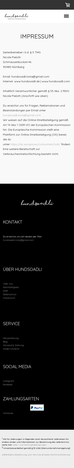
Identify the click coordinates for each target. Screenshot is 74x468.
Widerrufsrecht (11, 348)
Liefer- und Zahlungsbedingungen (30, 445)
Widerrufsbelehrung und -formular (24, 454)
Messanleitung (11, 338)
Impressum (9, 297)
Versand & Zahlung (13, 345)
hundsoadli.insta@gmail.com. (22, 115)
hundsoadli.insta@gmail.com (18, 240)
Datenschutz (9, 294)
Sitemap (66, 454)
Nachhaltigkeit (11, 287)
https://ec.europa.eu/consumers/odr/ (35, 144)
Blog (5, 341)
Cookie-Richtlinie (51, 454)
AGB (5, 290)
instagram (8, 380)
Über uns (8, 283)
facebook (8, 384)
